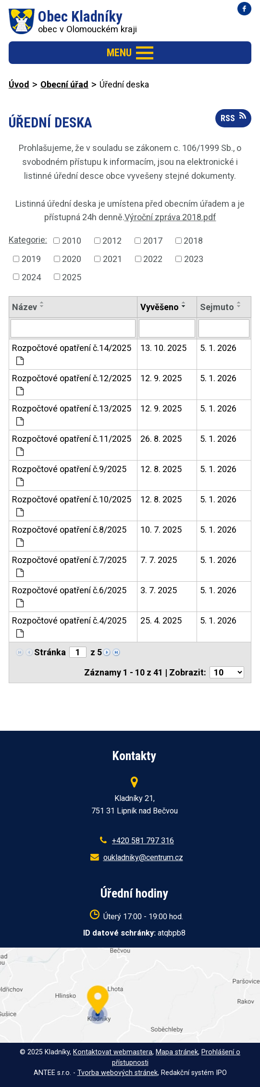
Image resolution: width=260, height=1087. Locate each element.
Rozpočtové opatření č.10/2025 (71, 505)
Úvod (19, 84)
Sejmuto (217, 307)
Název (24, 307)
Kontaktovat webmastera (112, 1052)
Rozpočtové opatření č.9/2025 (69, 475)
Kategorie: (28, 240)
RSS (233, 117)
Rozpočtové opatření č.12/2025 (71, 384)
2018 (193, 241)
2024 (31, 277)
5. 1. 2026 (218, 348)
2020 (71, 259)
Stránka (50, 652)
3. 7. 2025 (158, 590)
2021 (112, 259)
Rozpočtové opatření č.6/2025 (69, 596)
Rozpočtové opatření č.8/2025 (69, 536)
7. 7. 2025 (158, 560)
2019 (31, 259)
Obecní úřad (64, 84)
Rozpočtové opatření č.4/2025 (69, 626)
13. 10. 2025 (163, 348)
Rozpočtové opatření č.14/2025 (71, 354)
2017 (152, 241)
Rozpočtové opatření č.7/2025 (69, 566)
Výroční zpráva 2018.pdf (170, 217)
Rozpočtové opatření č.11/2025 (71, 445)
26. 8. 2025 (161, 439)
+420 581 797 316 (143, 840)
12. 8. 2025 (161, 469)
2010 (71, 241)
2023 (193, 259)
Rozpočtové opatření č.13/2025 (71, 414)
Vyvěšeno (159, 307)
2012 (112, 241)
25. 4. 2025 (161, 620)
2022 (152, 259)
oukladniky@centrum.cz (143, 857)
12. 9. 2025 (161, 378)
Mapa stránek (177, 1052)
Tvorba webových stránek (117, 1073)
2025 (71, 277)
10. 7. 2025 (161, 530)
